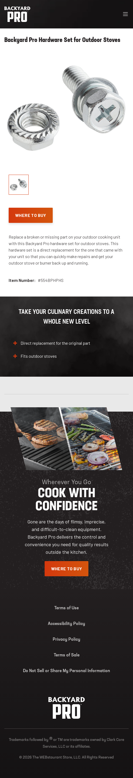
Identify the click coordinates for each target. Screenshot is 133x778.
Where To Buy (30, 215)
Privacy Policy (66, 639)
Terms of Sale (66, 655)
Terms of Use (66, 608)
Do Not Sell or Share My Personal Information (66, 671)
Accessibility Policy (66, 624)
